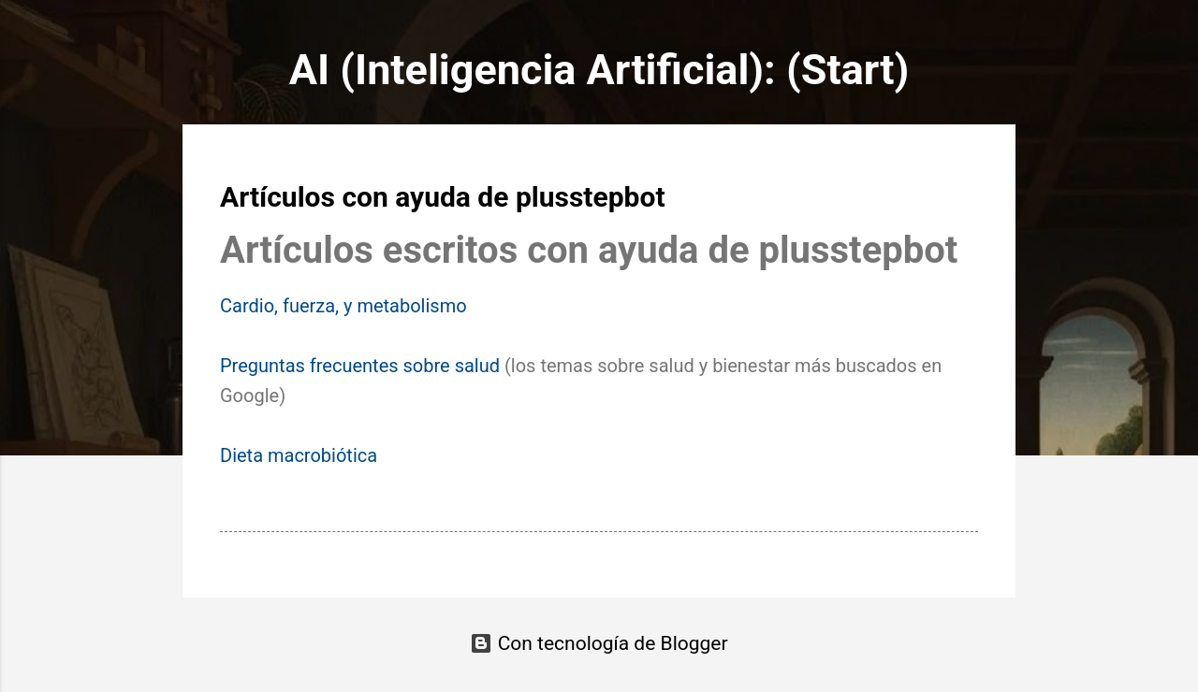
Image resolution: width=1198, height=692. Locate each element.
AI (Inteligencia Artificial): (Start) (599, 69)
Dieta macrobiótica (298, 455)
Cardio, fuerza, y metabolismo (343, 306)
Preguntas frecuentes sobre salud (360, 365)
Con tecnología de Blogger (598, 643)
